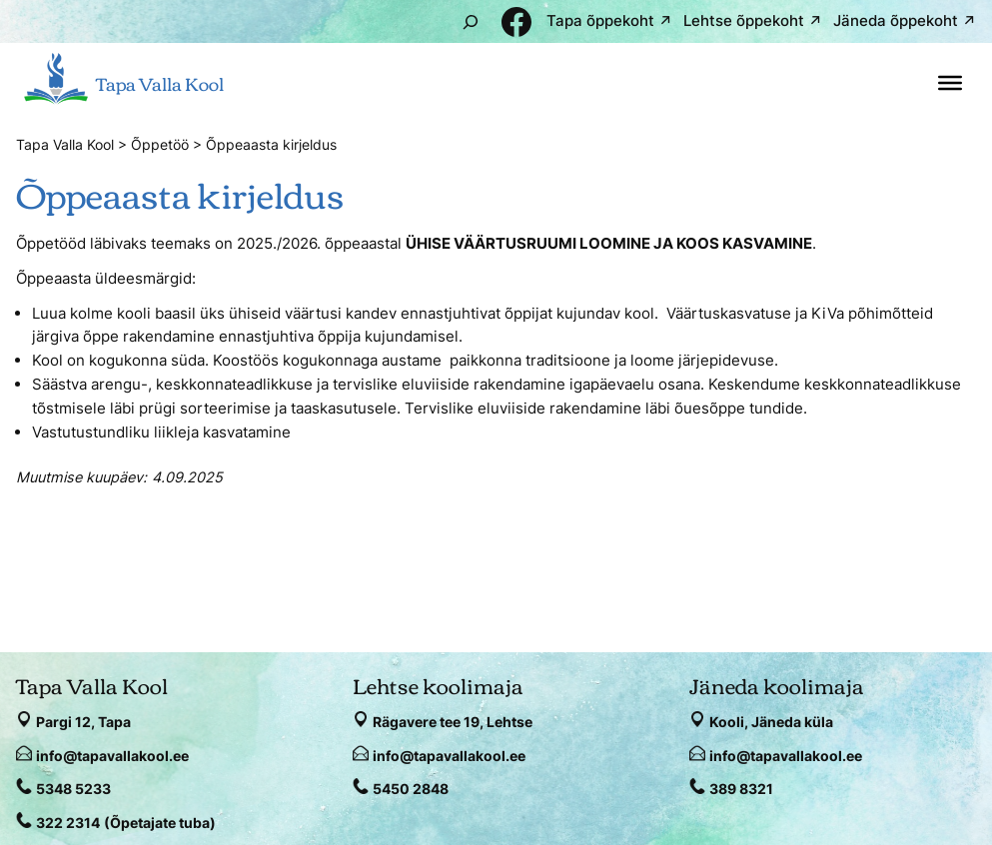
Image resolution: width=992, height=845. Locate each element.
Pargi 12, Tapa (83, 721)
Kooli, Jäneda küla (771, 721)
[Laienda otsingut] (470, 21)
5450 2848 (411, 788)
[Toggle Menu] (950, 83)
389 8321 (741, 788)
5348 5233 (73, 788)
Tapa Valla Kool (160, 83)
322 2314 (68, 822)
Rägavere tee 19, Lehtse (452, 721)
